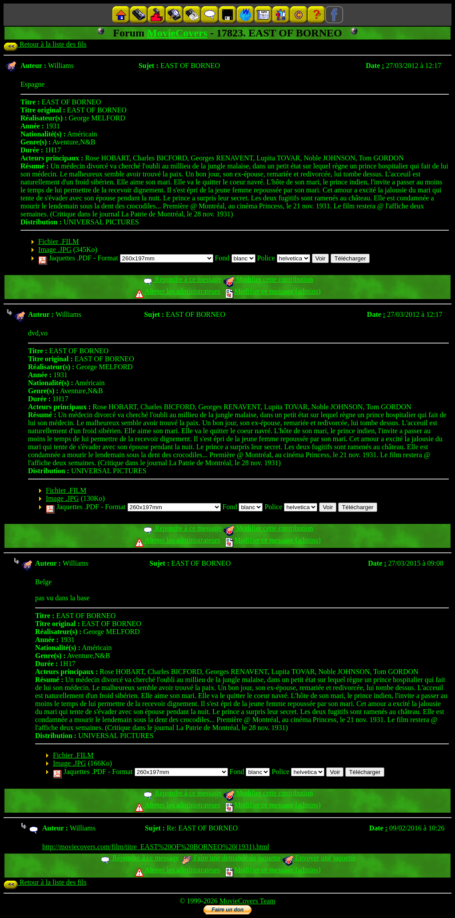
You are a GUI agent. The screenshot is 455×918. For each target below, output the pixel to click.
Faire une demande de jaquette (230, 858)
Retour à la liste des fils (45, 44)
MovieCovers (177, 33)
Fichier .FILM (58, 241)
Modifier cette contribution (268, 279)
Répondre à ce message (182, 279)
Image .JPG (55, 249)
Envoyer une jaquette (318, 858)
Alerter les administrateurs (177, 291)
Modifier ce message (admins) (272, 291)
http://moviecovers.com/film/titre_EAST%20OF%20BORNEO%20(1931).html (155, 846)
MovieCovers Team (247, 901)
